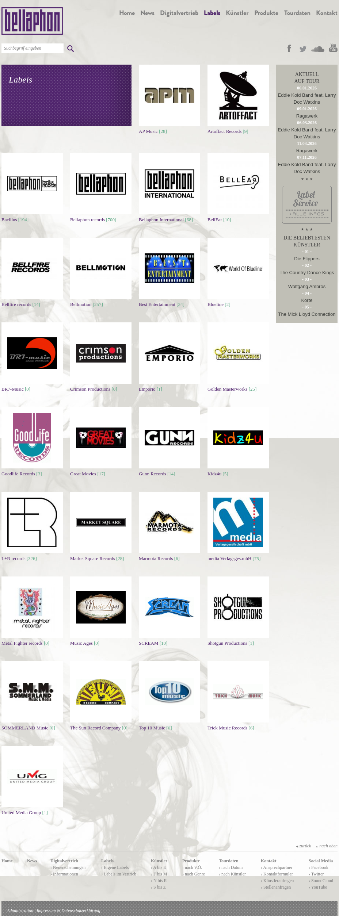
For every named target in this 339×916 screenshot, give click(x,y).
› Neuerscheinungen (67, 867)
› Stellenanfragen (276, 887)
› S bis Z (158, 887)
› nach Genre (193, 874)
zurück (303, 845)
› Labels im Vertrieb (118, 874)
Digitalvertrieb (64, 860)
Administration (20, 910)
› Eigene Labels (115, 867)
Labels (107, 860)
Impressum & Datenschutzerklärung (68, 910)
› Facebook (318, 867)
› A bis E (158, 867)
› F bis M (159, 874)
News (32, 860)
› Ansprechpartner (276, 867)
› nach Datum (231, 867)
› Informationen (64, 874)
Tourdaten (229, 860)
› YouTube (318, 887)
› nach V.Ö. (192, 867)
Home (7, 860)
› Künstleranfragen (277, 880)
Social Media (321, 860)
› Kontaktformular (277, 874)
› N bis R (159, 880)
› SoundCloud (321, 880)
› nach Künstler (232, 874)
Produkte (191, 860)
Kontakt (269, 860)
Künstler (159, 860)
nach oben (326, 845)
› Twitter (316, 874)
